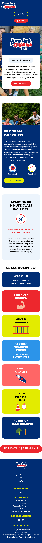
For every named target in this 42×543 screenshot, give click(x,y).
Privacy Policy (12, 537)
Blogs (21, 492)
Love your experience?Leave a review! (21, 531)
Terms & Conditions (27, 537)
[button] (21, 14)
